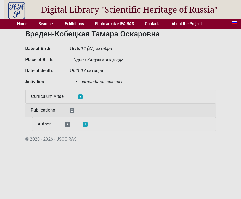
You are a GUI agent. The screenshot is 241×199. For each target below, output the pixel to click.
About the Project (187, 24)
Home (22, 24)
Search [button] (44, 24)
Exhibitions (74, 24)
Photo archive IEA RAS (114, 24)
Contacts (152, 24)
